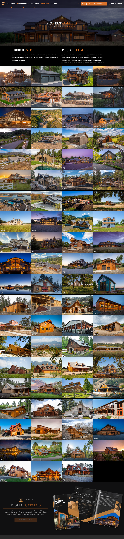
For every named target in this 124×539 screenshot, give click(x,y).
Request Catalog (99, 4)
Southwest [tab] (78, 63)
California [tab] (72, 55)
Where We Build (23, 4)
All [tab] (15, 55)
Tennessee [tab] (88, 63)
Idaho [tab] (100, 55)
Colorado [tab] (82, 55)
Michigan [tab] (66, 57)
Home (3, 4)
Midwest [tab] (76, 57)
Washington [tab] (98, 63)
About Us (54, 4)
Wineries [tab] (55, 57)
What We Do (35, 4)
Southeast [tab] (67, 63)
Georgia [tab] (92, 55)
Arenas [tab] (21, 55)
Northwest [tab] (78, 60)
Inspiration (45, 4)
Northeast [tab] (67, 60)
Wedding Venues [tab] (19, 60)
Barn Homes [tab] (31, 55)
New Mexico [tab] (86, 57)
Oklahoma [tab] (88, 60)
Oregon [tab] (98, 60)
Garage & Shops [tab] (43, 57)
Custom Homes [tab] (19, 57)
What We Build (11, 4)
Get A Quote (86, 4)
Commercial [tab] (52, 55)
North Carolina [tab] (98, 57)
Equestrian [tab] (31, 57)
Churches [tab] (41, 55)
